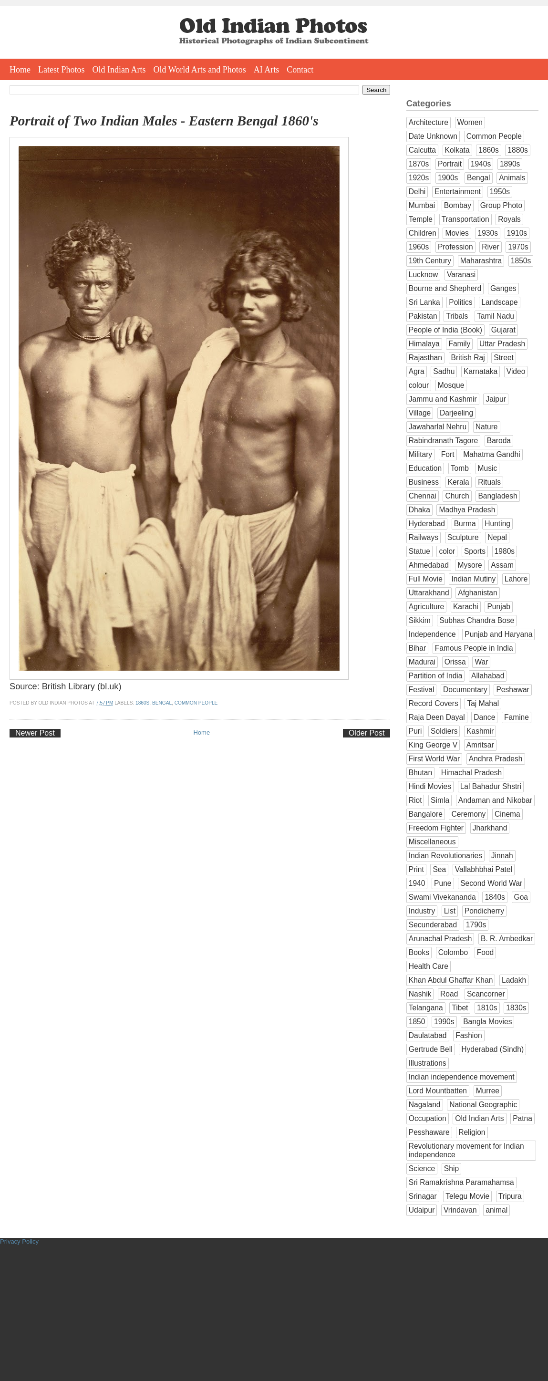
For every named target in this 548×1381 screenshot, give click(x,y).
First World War (434, 759)
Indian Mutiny (473, 579)
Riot (415, 800)
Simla (440, 800)
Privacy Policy (19, 1241)
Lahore (516, 579)
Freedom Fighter (436, 828)
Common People (196, 703)
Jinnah (502, 855)
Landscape (499, 302)
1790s (476, 925)
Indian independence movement (462, 1077)
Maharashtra (481, 261)
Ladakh (514, 980)
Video (516, 371)
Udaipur (422, 1210)
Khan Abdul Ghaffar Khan (451, 980)
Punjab (498, 606)
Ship (451, 1168)
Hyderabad (427, 523)
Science (422, 1168)
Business (424, 482)
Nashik (420, 994)
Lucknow (423, 274)
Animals (512, 178)
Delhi (417, 191)
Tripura (510, 1196)
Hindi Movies (430, 786)
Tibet (460, 1008)
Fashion (468, 1035)
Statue (419, 551)
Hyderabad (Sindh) (492, 1049)
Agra (416, 371)
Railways (423, 537)
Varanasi (461, 274)
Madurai (422, 662)
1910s (517, 233)
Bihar (417, 648)
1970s (518, 247)
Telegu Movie (467, 1196)
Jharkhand (490, 828)
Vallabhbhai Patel (483, 869)
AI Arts (266, 69)
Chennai (422, 496)
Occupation (427, 1118)
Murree (487, 1091)
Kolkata (457, 150)
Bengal (162, 703)
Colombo (453, 952)
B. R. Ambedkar (507, 939)
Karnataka (480, 371)
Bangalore (426, 814)
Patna (522, 1118)
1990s (444, 1022)
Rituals (489, 482)
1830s (516, 1008)
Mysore (469, 565)
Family (459, 344)
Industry (422, 911)
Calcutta (422, 150)
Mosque (451, 385)
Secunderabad (433, 925)
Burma (465, 523)
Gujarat (503, 330)
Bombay (457, 205)
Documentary (465, 689)
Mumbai (422, 205)
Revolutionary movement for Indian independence (466, 1150)
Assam (502, 565)
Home (20, 69)
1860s (142, 703)
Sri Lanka (424, 302)
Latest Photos (61, 69)
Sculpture (463, 537)
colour (419, 385)
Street (504, 357)
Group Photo (501, 205)
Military (420, 454)
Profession (455, 247)
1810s (487, 1008)
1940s (481, 164)
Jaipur (496, 399)
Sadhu (444, 371)
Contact (300, 69)
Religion (471, 1132)
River (490, 247)
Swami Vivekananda (442, 897)
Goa (521, 897)
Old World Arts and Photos (200, 69)
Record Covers (433, 703)
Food (485, 952)
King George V (433, 745)
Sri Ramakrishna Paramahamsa (461, 1182)
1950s (500, 191)
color (447, 551)
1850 (417, 1022)
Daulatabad (428, 1035)
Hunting (497, 523)
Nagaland (425, 1105)
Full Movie (426, 579)
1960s (419, 247)
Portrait (450, 164)
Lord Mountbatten (438, 1091)
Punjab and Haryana (498, 634)
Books (419, 952)
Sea (439, 869)
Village (420, 413)
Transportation (465, 219)
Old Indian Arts (119, 69)
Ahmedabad (429, 565)
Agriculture (427, 606)
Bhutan (420, 772)
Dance (484, 717)
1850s (521, 261)
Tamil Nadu (495, 316)
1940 (417, 883)
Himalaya (424, 344)
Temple (421, 219)
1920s (419, 178)
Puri (415, 731)
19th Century (430, 261)
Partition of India (436, 676)
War (481, 662)
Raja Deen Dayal (437, 717)
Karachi (465, 606)
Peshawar (512, 689)
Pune (442, 883)
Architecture (428, 122)
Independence (432, 634)
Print (416, 869)
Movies (456, 233)
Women (470, 122)
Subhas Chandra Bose (476, 620)
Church (457, 496)
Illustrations (427, 1063)
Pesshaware (429, 1132)
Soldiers (444, 731)
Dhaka (419, 510)
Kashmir (480, 731)
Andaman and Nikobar (495, 800)
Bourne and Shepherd (445, 288)
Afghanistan (477, 593)
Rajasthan (425, 357)
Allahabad (487, 676)
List (449, 911)
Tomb (460, 468)
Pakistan (423, 316)
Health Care (428, 966)
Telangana (426, 1008)
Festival (421, 689)
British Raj (468, 357)
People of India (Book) (445, 330)
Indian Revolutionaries (445, 855)
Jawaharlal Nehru (437, 427)
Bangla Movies (487, 1022)
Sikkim (420, 620)
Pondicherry (484, 911)
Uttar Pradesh (502, 344)
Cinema (507, 814)
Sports (475, 551)
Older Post (367, 733)
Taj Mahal (483, 703)
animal (496, 1210)
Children (422, 233)
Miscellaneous (432, 842)
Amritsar (480, 745)
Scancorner (486, 994)
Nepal (497, 537)
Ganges (503, 288)
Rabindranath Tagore (443, 440)
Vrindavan (460, 1210)
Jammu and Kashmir (443, 399)
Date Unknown (433, 136)
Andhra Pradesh (496, 759)
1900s (448, 178)
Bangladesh (497, 496)
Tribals (457, 316)
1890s (510, 164)
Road (449, 994)
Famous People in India (474, 648)
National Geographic (483, 1105)
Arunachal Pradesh (440, 939)
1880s (517, 150)
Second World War (491, 883)
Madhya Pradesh (467, 510)
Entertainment (457, 191)
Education (425, 468)
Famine (516, 717)
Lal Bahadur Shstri (490, 786)
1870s (419, 164)
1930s (487, 233)
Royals (509, 219)
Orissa (455, 662)
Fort (448, 454)
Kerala (458, 482)
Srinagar (423, 1196)
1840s (495, 897)
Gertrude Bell (431, 1049)
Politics (460, 302)
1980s (505, 551)
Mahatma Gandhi (491, 454)
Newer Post (35, 733)
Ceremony (468, 814)
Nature (487, 427)
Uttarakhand (429, 593)
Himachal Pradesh (471, 772)
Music (487, 468)
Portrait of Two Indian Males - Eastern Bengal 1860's (164, 120)
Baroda (499, 440)
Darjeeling (456, 413)
